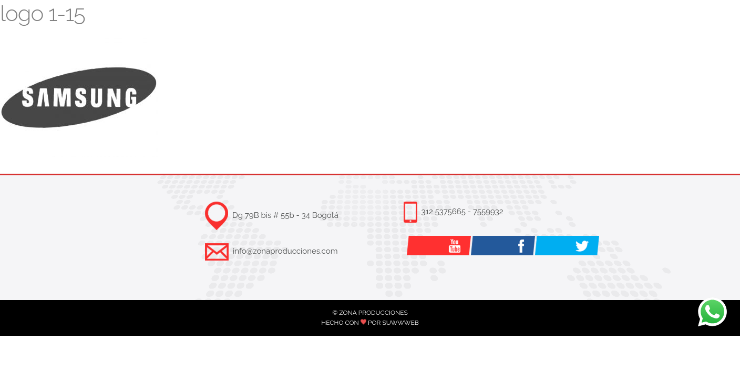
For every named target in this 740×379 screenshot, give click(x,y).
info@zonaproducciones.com (285, 251)
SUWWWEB (400, 322)
